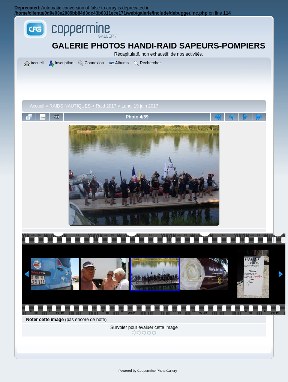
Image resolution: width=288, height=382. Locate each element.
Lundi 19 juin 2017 (140, 106)
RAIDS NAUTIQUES (70, 106)
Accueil (37, 106)
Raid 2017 (106, 106)
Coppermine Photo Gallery (157, 371)
